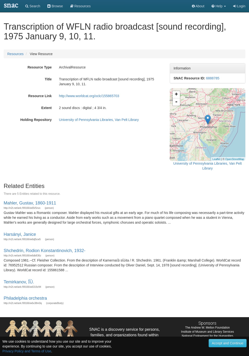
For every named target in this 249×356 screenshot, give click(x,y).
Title (48, 79)
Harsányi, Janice (20, 234)
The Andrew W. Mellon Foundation (207, 327)
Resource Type (39, 67)
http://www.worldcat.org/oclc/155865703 (89, 96)
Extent (46, 108)
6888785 (212, 78)
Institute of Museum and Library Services (207, 331)
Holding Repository (36, 120)
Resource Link (40, 96)
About (198, 6)
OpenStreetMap (234, 159)
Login (239, 6)
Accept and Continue (227, 343)
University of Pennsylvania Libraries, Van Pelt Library (99, 120)
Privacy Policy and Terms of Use (26, 351)
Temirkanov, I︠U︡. (19, 282)
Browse (55, 6)
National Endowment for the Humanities (207, 336)
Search (32, 6)
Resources (15, 54)
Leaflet (216, 159)
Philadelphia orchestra (25, 298)
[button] (219, 6)
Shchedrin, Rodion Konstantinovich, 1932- (44, 250)
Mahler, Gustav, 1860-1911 (30, 203)
